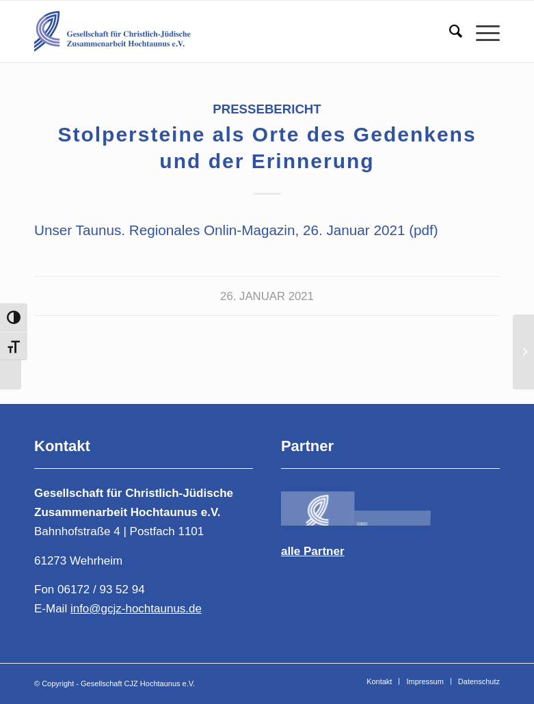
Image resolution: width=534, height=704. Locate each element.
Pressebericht (267, 109)
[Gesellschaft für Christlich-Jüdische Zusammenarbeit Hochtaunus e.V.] (126, 31)
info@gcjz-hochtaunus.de (136, 608)
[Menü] (481, 31)
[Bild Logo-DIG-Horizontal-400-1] (463, 505)
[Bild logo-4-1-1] (317, 505)
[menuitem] (449, 31)
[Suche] (449, 31)
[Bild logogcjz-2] (390, 505)
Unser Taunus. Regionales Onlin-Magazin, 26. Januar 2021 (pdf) (236, 230)
